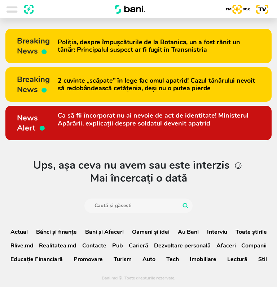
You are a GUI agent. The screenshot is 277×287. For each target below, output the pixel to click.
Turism (123, 259)
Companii (254, 246)
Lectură (237, 259)
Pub (117, 246)
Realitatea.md (57, 246)
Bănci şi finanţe (56, 232)
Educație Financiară (36, 259)
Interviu (217, 232)
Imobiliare (203, 259)
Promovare (88, 259)
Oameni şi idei (151, 232)
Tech (172, 259)
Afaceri (226, 246)
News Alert (31, 123)
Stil (262, 259)
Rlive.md (22, 246)
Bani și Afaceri (104, 232)
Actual (19, 232)
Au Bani (188, 232)
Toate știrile (251, 232)
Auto (148, 259)
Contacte (94, 246)
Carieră (138, 246)
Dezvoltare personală (182, 246)
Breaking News (33, 46)
